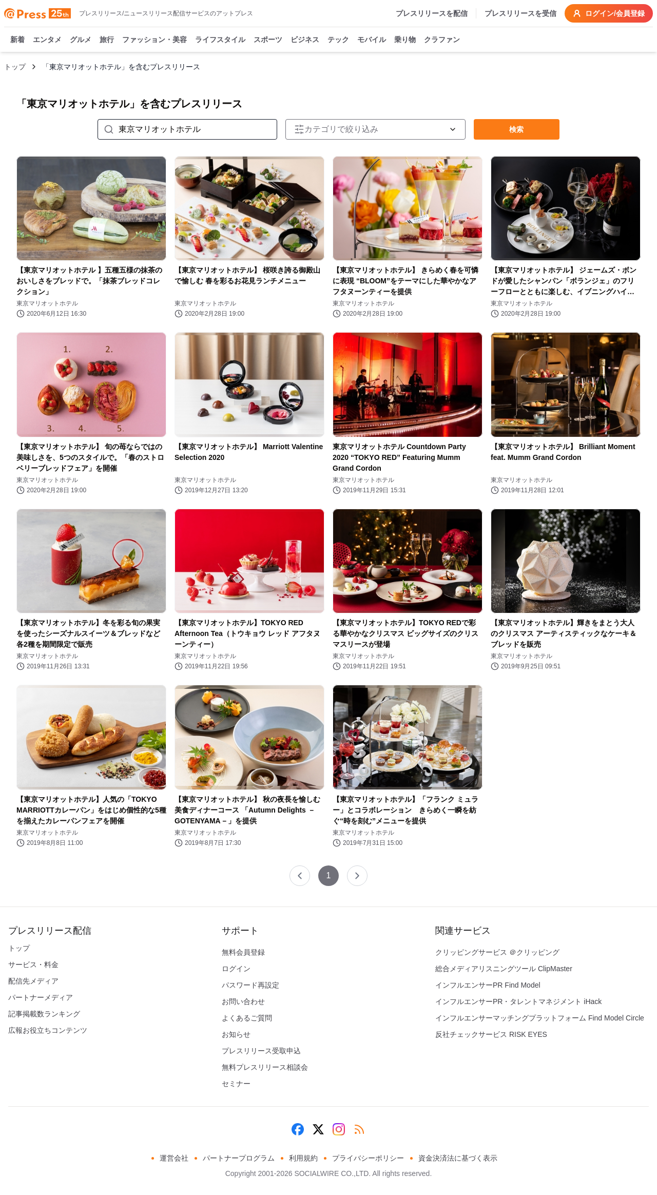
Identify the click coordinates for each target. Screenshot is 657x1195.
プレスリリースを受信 (520, 13)
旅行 (107, 40)
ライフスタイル (220, 40)
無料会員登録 (243, 952)
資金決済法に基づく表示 (457, 1158)
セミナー (236, 1084)
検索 (516, 129)
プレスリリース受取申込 (261, 1051)
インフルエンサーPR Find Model (487, 985)
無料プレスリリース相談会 (265, 1067)
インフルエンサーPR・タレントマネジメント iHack (518, 1001)
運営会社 (174, 1158)
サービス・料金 (33, 964)
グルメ (80, 40)
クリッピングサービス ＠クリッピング (497, 952)
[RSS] (359, 1129)
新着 (17, 40)
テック (338, 40)
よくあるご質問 (247, 1018)
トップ (15, 67)
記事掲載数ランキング (44, 1014)
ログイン (236, 969)
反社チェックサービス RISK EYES (491, 1034)
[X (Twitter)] (318, 1129)
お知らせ (236, 1034)
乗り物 (405, 40)
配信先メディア (33, 981)
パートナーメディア (40, 997)
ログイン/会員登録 (609, 13)
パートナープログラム (239, 1158)
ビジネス (305, 40)
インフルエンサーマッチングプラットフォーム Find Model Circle (539, 1018)
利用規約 (303, 1158)
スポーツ (268, 40)
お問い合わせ (243, 1001)
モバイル (371, 40)
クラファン (442, 40)
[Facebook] (298, 1129)
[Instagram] (339, 1129)
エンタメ (47, 40)
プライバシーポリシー (368, 1158)
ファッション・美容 (154, 40)
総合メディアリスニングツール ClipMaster (503, 969)
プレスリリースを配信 (432, 13)
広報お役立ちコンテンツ (47, 1030)
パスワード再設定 (250, 985)
